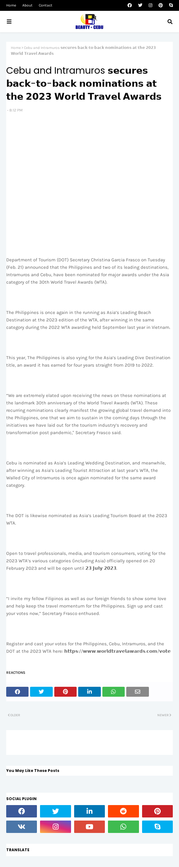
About (27, 5)
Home (11, 5)
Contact (45, 5)
